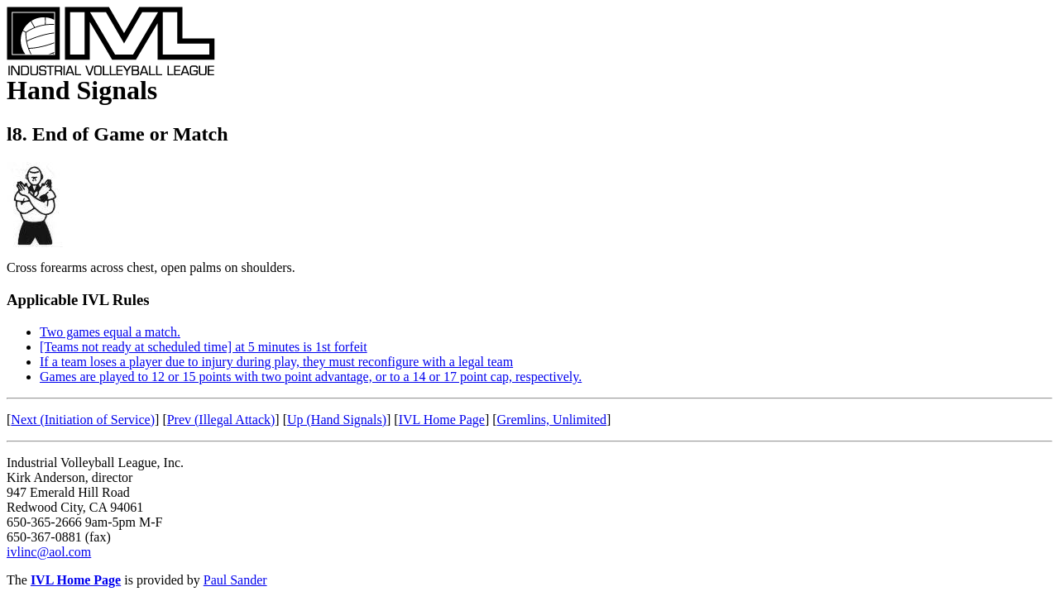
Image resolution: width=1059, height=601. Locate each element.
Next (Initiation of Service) (83, 420)
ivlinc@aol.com (49, 552)
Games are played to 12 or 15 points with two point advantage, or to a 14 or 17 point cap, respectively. (311, 377)
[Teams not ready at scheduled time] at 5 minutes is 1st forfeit (203, 347)
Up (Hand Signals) (336, 420)
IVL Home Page (442, 420)
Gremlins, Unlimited (551, 420)
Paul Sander (235, 580)
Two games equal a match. (110, 332)
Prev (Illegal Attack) (221, 420)
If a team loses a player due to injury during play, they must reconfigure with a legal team (276, 362)
